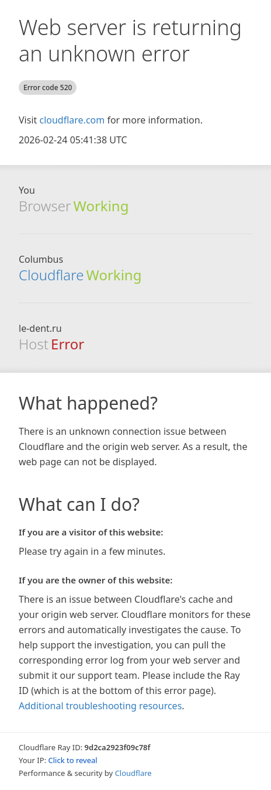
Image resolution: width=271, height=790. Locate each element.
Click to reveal (73, 760)
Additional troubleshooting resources (100, 705)
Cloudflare (51, 274)
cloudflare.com (72, 120)
